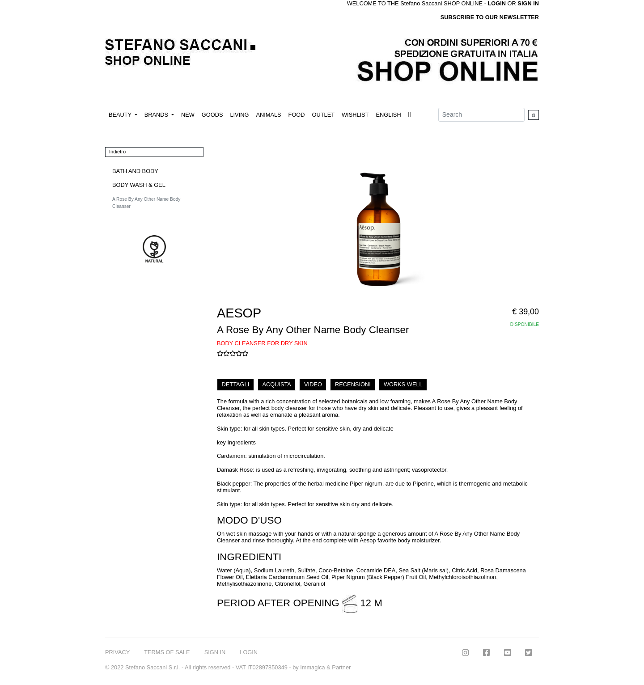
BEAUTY (121, 114)
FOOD (296, 114)
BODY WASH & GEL (138, 185)
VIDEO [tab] (313, 384)
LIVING (239, 114)
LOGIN (249, 652)
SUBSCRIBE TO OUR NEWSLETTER (490, 17)
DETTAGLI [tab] (236, 384)
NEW (188, 114)
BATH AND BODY (135, 171)
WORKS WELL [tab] (403, 384)
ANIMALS (268, 114)
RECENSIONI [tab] (353, 384)
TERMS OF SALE (167, 652)
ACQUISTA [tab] (276, 384)
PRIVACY (117, 652)
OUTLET (323, 114)
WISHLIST (355, 114)
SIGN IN (528, 3)
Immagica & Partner (325, 667)
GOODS (212, 114)
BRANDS (157, 114)
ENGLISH (388, 114)
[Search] (481, 115)
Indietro (117, 151)
